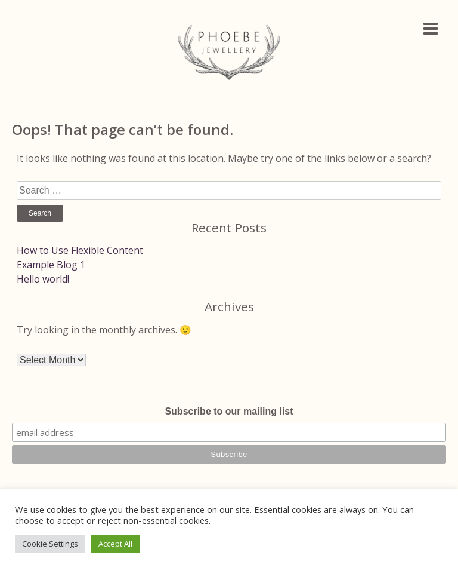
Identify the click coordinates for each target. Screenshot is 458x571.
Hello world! (43, 279)
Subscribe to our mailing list (229, 411)
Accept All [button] (115, 543)
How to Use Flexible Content (80, 250)
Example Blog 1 (51, 264)
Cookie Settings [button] (50, 543)
